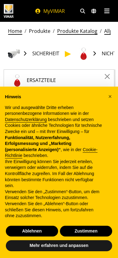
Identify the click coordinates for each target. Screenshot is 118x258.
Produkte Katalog (77, 31)
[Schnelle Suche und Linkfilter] (83, 11)
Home (15, 31)
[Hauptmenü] (106, 11)
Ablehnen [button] (32, 231)
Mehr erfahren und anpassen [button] (59, 245)
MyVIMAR (50, 11)
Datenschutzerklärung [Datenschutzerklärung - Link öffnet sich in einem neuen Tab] (26, 119)
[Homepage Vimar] (9, 10)
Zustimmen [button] (86, 231)
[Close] (107, 76)
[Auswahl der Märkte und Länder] (94, 11)
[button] (110, 96)
